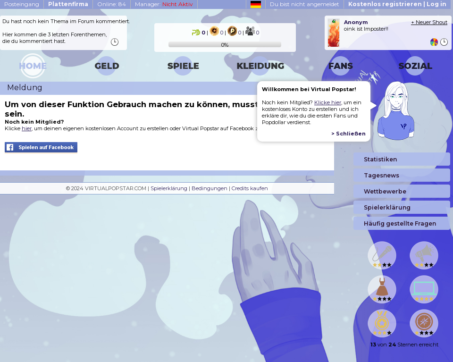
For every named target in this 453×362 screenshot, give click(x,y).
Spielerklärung (169, 188)
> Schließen (348, 133)
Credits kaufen (250, 188)
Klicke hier (327, 102)
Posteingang (21, 4)
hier (27, 128)
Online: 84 (111, 4)
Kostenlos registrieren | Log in (397, 4)
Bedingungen (209, 188)
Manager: (164, 4)
